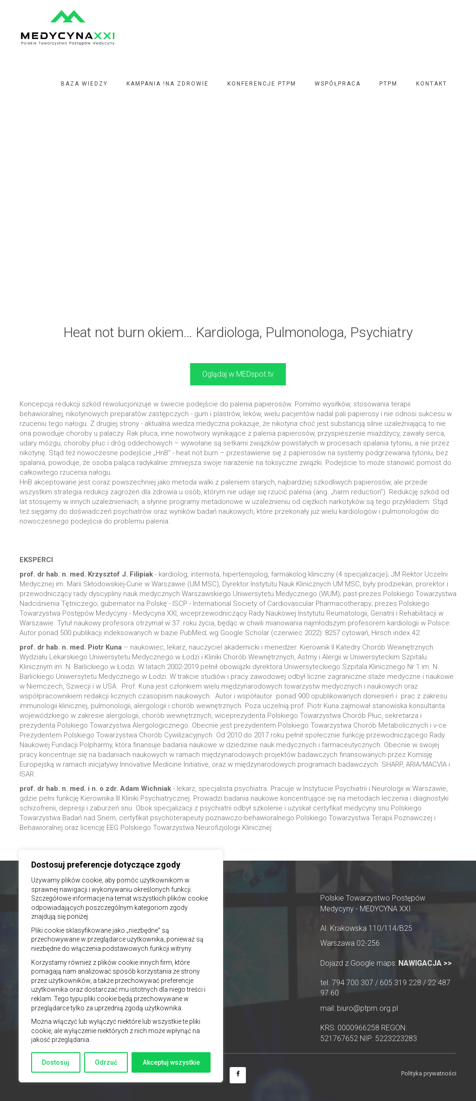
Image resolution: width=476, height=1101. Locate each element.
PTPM (388, 83)
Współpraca (338, 83)
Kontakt (431, 83)
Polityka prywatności (428, 1073)
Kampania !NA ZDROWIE (167, 83)
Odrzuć (106, 1062)
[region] (121, 965)
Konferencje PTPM (261, 83)
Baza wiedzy (84, 83)
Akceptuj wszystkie (171, 1062)
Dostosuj (55, 1062)
